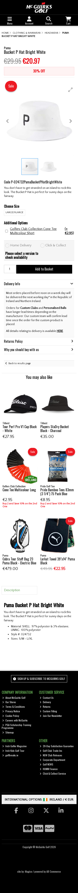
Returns (45, 706)
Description (12, 590)
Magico (28, 871)
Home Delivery (20, 245)
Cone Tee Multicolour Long (19, 489)
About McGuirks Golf (13, 697)
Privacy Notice (11, 711)
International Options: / (39, 799)
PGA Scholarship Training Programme (16, 726)
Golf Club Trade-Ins (51, 750)
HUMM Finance (49, 769)
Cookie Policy (10, 715)
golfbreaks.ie (10, 755)
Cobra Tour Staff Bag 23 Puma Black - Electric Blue (19, 560)
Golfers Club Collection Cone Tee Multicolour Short (42, 231)
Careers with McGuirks (15, 720)
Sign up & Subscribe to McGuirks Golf (39, 678)
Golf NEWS (46, 764)
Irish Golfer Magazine (14, 746)
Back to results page (20, 363)
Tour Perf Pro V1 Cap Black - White (19, 428)
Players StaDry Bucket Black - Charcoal (54, 428)
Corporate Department (52, 760)
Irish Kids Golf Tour (13, 750)
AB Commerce (53, 871)
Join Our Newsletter (51, 715)
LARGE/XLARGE (14, 212)
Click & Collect (55, 245)
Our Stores (9, 702)
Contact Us (47, 697)
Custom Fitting (48, 711)
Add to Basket (44, 269)
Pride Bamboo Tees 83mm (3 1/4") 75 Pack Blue (57, 491)
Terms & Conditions (13, 706)
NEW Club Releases (51, 755)
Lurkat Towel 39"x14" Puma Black (57, 560)
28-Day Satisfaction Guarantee (57, 746)
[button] (70, 89)
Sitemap (8, 732)
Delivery (45, 702)
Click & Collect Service (53, 773)
